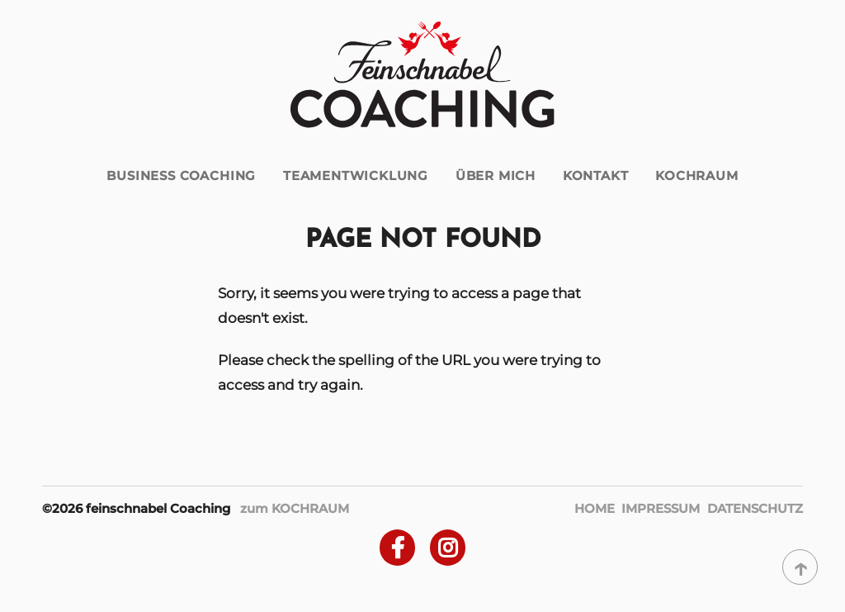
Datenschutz (755, 508)
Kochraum (697, 175)
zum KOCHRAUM (294, 508)
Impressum (660, 508)
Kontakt (596, 175)
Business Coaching (181, 175)
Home (594, 508)
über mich (496, 175)
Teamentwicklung (355, 175)
